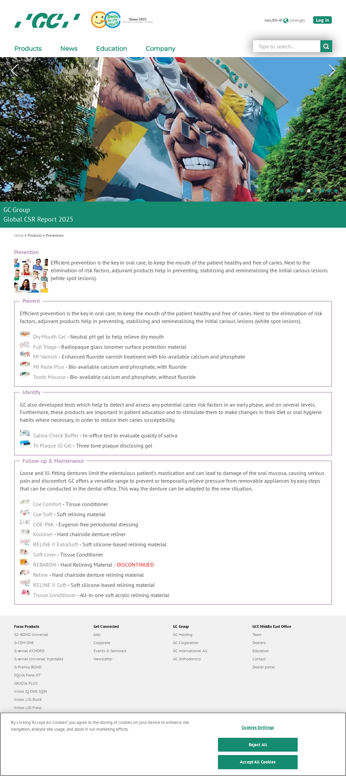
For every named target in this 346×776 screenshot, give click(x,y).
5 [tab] (310, 192)
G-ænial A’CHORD (29, 650)
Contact (259, 658)
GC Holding (182, 634)
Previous (14, 71)
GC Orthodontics (187, 658)
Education (260, 650)
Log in (322, 20)
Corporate (102, 642)
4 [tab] (303, 192)
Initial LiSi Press (28, 707)
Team (257, 634)
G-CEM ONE (24, 642)
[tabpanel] (173, 142)
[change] (297, 20)
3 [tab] (297, 192)
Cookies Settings (258, 731)
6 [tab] (317, 192)
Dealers (259, 642)
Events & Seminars (110, 650)
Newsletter (103, 658)
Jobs (97, 634)
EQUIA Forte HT (27, 675)
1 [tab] (283, 192)
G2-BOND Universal (31, 634)
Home (19, 235)
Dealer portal (263, 666)
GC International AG (190, 650)
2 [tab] (290, 192)
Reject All (258, 748)
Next (332, 71)
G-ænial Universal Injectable (39, 658)
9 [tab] (337, 192)
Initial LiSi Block (28, 699)
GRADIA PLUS (26, 683)
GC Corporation (186, 642)
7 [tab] (324, 192)
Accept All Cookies (257, 766)
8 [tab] (330, 192)
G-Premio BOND (28, 666)
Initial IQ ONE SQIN (30, 691)
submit (326, 46)
